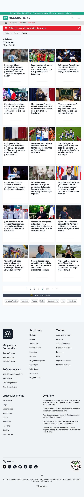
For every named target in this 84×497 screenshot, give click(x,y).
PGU (58, 356)
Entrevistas (33, 369)
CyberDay (69, 13)
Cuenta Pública (15, 13)
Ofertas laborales (63, 344)
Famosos (24, 301)
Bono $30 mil (26, 13)
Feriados (59, 339)
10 (47, 288)
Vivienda (61, 13)
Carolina (6, 430)
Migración (52, 13)
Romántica (7, 422)
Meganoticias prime (37, 361)
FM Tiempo (7, 426)
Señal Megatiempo (10, 383)
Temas (16, 33)
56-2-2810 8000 (74, 479)
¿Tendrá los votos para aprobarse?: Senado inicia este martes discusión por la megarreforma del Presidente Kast (61, 402)
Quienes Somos (9, 353)
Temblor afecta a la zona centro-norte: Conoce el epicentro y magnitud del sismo (61, 410)
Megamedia (7, 400)
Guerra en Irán (53, 301)
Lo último (14, 23)
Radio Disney (8, 434)
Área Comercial (8, 357)
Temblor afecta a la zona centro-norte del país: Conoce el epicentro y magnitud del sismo (60, 422)
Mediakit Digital (9, 361)
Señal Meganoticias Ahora (13, 374)
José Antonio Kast (63, 335)
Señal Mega (7, 378)
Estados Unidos (12, 301)
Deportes (33, 352)
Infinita (5, 417)
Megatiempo (7, 413)
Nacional (32, 335)
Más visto (31, 23)
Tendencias (33, 344)
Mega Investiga (35, 378)
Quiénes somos (36, 481)
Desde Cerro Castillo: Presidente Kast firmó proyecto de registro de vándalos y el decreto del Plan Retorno (61, 430)
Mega (5, 405)
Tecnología (72, 301)
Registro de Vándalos (40, 13)
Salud (42, 301)
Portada (7, 33)
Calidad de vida (35, 348)
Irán (63, 301)
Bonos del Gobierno (63, 348)
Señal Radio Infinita (10, 387)
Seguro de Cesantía (63, 361)
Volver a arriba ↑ (42, 486)
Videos (34, 301)
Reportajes (33, 365)
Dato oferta (33, 373)
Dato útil (32, 356)
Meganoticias (8, 409)
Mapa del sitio (48, 481)
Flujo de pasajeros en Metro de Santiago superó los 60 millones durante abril (61, 416)
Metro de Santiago (63, 365)
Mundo (32, 339)
